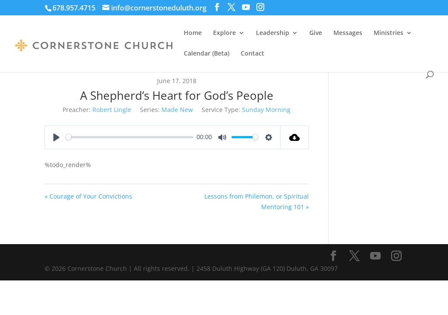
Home (193, 33)
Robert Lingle (111, 109)
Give (315, 33)
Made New (177, 109)
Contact (252, 53)
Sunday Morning (266, 109)
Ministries (388, 33)
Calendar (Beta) (206, 53)
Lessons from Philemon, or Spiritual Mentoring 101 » (256, 201)
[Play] (56, 137)
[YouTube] (246, 7)
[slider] (129, 137)
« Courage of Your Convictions (88, 196)
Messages (347, 33)
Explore (224, 33)
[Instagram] (260, 7)
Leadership (272, 33)
